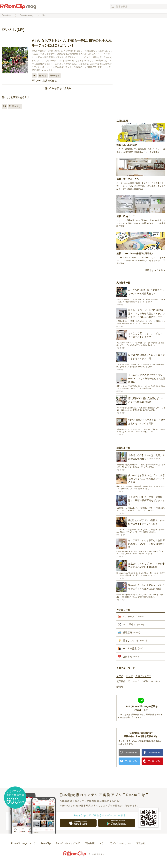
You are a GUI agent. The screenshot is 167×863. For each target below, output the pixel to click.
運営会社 (140, 843)
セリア (129, 676)
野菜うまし (55, 75)
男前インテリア (143, 676)
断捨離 (119, 687)
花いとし (43, 75)
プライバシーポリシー (119, 843)
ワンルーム (134, 681)
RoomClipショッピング (67, 843)
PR (34, 75)
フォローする (131, 752)
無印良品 (121, 681)
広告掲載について (94, 843)
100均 (145, 681)
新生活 (119, 676)
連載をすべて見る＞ (155, 270)
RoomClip (46, 843)
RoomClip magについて (23, 843)
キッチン (155, 681)
